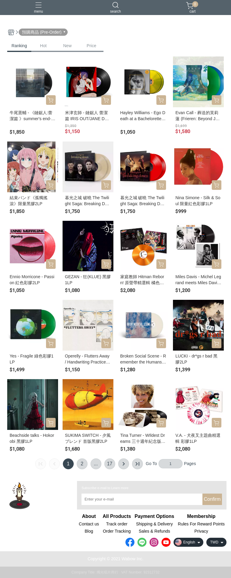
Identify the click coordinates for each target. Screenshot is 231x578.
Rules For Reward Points (201, 524)
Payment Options (154, 516)
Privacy (201, 531)
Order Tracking (117, 531)
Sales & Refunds (154, 531)
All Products (117, 516)
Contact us (89, 524)
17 (109, 463)
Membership (201, 516)
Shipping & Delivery (154, 524)
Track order (117, 524)
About (89, 516)
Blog (89, 531)
